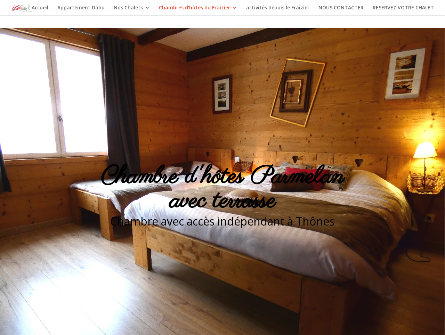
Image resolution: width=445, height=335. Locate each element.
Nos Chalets (128, 8)
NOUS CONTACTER (341, 8)
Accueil (40, 8)
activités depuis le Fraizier (277, 8)
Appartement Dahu (81, 8)
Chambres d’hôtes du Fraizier (194, 8)
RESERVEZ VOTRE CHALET (403, 8)
